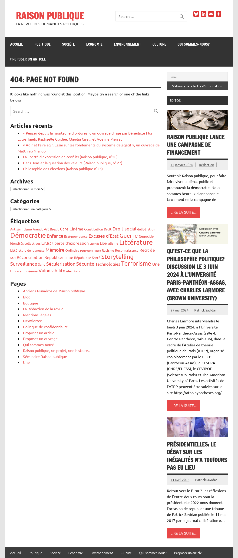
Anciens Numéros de (54, 290)
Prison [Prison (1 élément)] (97, 250)
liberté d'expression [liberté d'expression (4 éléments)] (70, 242)
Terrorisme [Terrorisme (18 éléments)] (136, 263)
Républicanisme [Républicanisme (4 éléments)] (58, 257)
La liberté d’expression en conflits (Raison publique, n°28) (70, 156)
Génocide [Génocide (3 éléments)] (146, 236)
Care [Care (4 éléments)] (64, 228)
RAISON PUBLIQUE (50, 15)
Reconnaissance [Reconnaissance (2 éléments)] (127, 250)
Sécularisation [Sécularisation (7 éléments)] (60, 264)
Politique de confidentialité (45, 326)
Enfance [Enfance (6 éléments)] (55, 236)
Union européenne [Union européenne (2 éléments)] (24, 271)
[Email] (197, 76)
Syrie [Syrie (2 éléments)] (41, 264)
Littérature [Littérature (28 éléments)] (136, 242)
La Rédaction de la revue (43, 308)
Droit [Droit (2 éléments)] (108, 229)
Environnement (127, 44)
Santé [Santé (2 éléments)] (96, 257)
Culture (159, 44)
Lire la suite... (184, 212)
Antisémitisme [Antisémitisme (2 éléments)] (21, 229)
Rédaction (206, 164)
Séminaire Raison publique (45, 356)
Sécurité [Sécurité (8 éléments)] (85, 263)
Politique (42, 44)
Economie (94, 44)
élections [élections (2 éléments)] (73, 271)
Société (68, 44)
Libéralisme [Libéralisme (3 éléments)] (109, 243)
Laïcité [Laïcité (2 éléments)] (46, 243)
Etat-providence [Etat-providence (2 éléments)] (76, 236)
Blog (26, 296)
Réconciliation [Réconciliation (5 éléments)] (30, 257)
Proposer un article (28, 59)
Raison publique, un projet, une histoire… (57, 350)
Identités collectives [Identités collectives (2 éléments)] (25, 243)
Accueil (16, 44)
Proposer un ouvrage (40, 338)
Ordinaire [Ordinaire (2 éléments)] (72, 250)
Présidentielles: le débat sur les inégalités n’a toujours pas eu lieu (197, 456)
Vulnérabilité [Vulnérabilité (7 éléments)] (52, 270)
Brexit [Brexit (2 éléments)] (54, 229)
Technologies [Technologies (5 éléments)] (107, 263)
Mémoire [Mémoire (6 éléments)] (55, 250)
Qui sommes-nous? (194, 44)
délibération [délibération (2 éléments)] (146, 229)
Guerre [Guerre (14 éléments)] (128, 235)
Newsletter (32, 320)
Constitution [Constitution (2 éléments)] (93, 229)
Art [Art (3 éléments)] (46, 229)
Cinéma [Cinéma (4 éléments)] (76, 228)
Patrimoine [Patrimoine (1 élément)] (86, 250)
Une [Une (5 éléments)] (156, 263)
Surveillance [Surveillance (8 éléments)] (23, 263)
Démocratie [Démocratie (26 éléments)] (28, 235)
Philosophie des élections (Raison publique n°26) (63, 168)
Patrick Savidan (205, 310)
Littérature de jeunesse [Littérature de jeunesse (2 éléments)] (27, 250)
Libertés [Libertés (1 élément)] (94, 243)
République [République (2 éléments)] (82, 257)
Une (26, 362)
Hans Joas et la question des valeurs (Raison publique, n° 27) (72, 162)
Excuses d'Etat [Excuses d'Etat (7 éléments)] (104, 236)
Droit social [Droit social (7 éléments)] (124, 228)
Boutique (30, 303)
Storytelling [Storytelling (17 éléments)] (117, 256)
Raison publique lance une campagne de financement (196, 145)
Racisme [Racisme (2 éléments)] (108, 250)
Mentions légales (37, 314)
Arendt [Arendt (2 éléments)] (38, 229)
